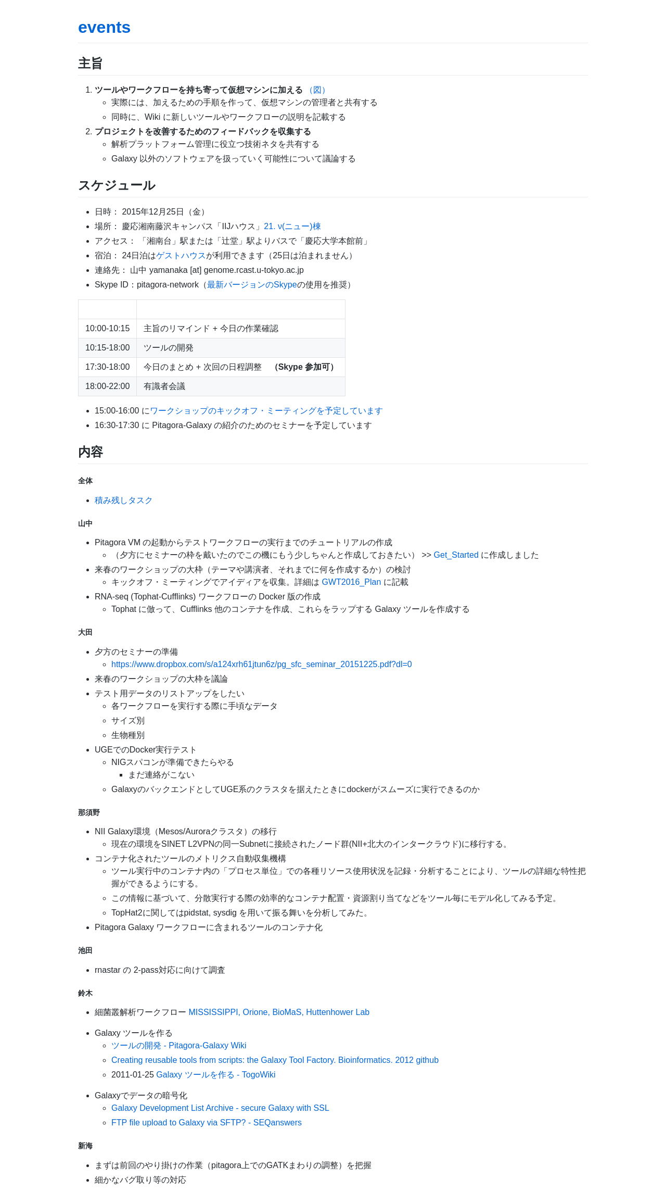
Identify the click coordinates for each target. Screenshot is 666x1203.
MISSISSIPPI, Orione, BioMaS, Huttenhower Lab (278, 1012)
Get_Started (456, 554)
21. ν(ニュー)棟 (292, 226)
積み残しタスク (124, 500)
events (104, 27)
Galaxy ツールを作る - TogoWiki (215, 1074)
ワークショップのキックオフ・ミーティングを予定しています (266, 410)
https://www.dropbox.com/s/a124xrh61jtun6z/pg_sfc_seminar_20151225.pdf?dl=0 (261, 664)
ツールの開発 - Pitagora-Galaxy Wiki (179, 1045)
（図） (317, 89)
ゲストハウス (181, 255)
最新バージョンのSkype (252, 284)
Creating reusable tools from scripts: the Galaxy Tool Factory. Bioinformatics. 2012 (262, 1060)
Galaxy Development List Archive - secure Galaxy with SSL (220, 1108)
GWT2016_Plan (351, 582)
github (427, 1060)
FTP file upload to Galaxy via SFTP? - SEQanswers (206, 1122)
